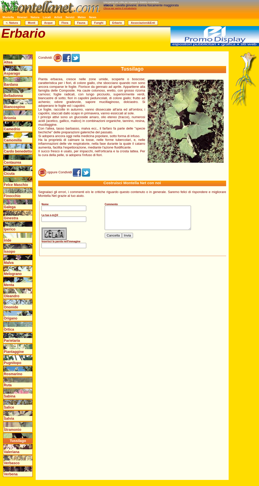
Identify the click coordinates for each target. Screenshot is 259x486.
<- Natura (12, 22)
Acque (48, 22)
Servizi (70, 17)
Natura (35, 17)
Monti (31, 22)
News (92, 17)
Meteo (82, 17)
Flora (64, 22)
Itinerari (22, 17)
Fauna (81, 22)
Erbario (117, 22)
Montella (8, 17)
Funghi (98, 22)
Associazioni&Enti (143, 22)
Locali (47, 17)
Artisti (58, 17)
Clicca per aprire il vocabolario (120, 8)
